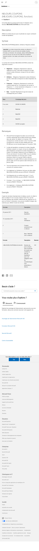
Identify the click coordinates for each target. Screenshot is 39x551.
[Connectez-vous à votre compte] (36, 2)
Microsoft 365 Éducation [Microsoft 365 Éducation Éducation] (7, 429)
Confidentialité (27, 530)
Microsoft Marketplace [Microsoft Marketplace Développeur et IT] (7, 488)
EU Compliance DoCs (18, 535)
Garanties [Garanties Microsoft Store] (4, 413)
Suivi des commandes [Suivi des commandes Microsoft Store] (6, 407)
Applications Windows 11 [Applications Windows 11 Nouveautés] (7, 388)
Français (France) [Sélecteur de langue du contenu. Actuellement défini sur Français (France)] (8, 518)
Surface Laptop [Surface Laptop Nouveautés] (5, 371)
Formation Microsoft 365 (8, 326)
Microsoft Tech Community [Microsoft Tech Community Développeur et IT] (7, 485)
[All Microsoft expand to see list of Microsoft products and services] (2, 2)
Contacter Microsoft (6, 527)
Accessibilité (27, 535)
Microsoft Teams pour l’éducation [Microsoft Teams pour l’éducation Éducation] (9, 427)
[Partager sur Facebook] (3, 275)
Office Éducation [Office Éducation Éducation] (5, 432)
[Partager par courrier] (10, 275)
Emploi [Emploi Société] (3, 504)
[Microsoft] (19, 1)
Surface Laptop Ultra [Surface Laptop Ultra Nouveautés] (6, 374)
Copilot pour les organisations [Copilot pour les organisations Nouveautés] (8, 377)
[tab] (8, 303)
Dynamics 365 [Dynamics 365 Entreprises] (5, 457)
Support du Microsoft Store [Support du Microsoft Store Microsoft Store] (7, 402)
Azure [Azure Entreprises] (3, 454)
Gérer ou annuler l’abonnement (18, 527)
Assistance (4, 6)
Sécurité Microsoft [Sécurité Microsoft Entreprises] (6, 452)
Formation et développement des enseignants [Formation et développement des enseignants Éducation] (11, 435)
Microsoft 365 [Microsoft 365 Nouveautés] (5, 382)
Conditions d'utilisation (7, 533)
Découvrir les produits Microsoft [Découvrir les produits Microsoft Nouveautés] (9, 385)
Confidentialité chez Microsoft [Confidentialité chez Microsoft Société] (8, 510)
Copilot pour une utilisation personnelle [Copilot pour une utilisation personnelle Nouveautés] (10, 380)
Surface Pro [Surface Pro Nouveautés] (4, 368)
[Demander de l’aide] (6, 2)
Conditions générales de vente (19, 533)
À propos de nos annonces (7, 535)
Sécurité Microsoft (6, 333)
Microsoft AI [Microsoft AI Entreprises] (4, 449)
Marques (29, 533)
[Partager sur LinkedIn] (6, 275)
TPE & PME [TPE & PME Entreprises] (4, 468)
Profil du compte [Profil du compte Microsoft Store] (5, 396)
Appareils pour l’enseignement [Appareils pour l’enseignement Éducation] (8, 424)
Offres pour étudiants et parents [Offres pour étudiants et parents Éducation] (9, 438)
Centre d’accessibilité (7, 340)
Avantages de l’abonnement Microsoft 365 (13, 318)
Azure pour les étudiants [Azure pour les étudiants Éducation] (7, 441)
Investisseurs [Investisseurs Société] (5, 513)
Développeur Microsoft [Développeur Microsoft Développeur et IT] (7, 477)
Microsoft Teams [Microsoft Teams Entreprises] (5, 466)
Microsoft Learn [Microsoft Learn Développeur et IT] (5, 479)
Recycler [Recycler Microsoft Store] (4, 410)
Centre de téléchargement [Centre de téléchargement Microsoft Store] (7, 399)
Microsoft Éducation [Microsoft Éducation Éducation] (6, 421)
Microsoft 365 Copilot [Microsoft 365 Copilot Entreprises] (6, 463)
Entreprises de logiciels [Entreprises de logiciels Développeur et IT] (7, 493)
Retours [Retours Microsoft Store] (3, 405)
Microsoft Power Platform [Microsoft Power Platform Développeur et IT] (7, 491)
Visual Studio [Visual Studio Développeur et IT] (5, 496)
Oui (14, 359)
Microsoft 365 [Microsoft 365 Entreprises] (5, 460)
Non (25, 359)
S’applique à (6, 19)
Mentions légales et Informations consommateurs (12, 530)
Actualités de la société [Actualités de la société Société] (7, 507)
